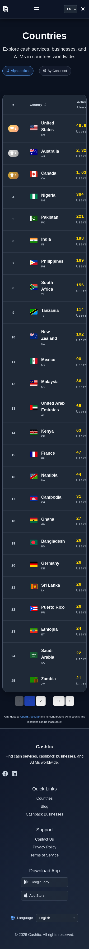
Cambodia (51, 497)
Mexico (48, 359)
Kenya (47, 431)
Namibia (49, 475)
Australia (50, 151)
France (48, 453)
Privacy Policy (44, 847)
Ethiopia (49, 629)
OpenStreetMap (30, 716)
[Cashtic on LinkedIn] (14, 773)
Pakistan (49, 217)
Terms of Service (44, 855)
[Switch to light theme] (83, 9)
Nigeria (48, 195)
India (46, 239)
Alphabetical (17, 71)
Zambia (48, 678)
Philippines (52, 261)
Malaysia (50, 381)
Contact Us (44, 839)
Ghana (47, 519)
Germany (50, 563)
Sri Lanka (50, 585)
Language (22, 918)
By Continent (55, 71)
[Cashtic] (5, 9)
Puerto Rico (53, 607)
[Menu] (36, 9)
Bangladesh (53, 541)
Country (38, 104)
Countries (44, 798)
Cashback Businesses (44, 814)
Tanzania (50, 310)
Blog (44, 806)
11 (59, 701)
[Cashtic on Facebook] (5, 773)
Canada (48, 173)
